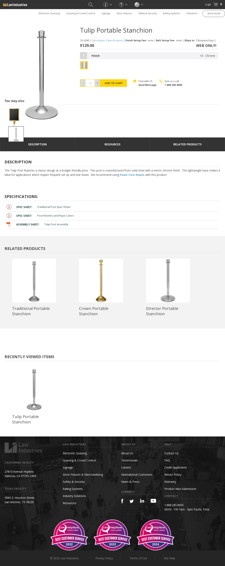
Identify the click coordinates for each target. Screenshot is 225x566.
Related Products (187, 144)
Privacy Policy (104, 558)
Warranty (170, 482)
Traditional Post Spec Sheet (38, 206)
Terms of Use (138, 558)
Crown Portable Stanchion (93, 311)
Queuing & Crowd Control (80, 13)
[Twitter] (132, 501)
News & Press (130, 482)
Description (98, 40)
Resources (69, 503)
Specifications (115, 40)
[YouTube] (153, 501)
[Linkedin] (142, 501)
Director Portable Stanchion (162, 311)
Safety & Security (147, 13)
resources (112, 144)
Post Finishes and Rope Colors (40, 215)
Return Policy (172, 474)
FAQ (167, 460)
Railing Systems (171, 13)
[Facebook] (122, 501)
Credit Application (175, 467)
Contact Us (171, 453)
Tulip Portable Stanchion (25, 419)
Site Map (169, 558)
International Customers (136, 474)
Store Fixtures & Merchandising (83, 474)
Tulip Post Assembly (37, 224)
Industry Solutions (74, 496)
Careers (126, 467)
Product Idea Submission (180, 489)
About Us (127, 453)
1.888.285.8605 (173, 85)
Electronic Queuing (49, 13)
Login (208, 4)
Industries (191, 13)
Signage (106, 13)
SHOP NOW (213, 13)
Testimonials (129, 460)
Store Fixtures (124, 13)
